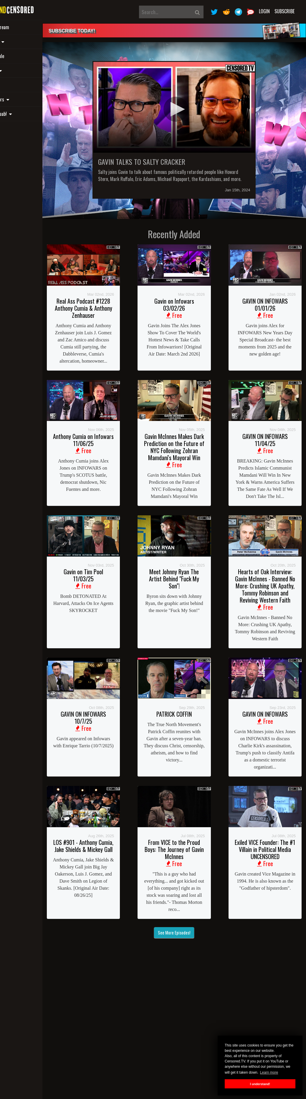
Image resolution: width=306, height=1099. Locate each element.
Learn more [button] (269, 1072)
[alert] (188, 30)
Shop (17, 84)
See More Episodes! (188, 969)
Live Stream (23, 27)
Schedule (21, 56)
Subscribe (284, 11)
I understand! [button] (260, 1084)
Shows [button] (21, 41)
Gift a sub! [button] (25, 113)
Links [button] (20, 70)
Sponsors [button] (23, 99)
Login (264, 11)
